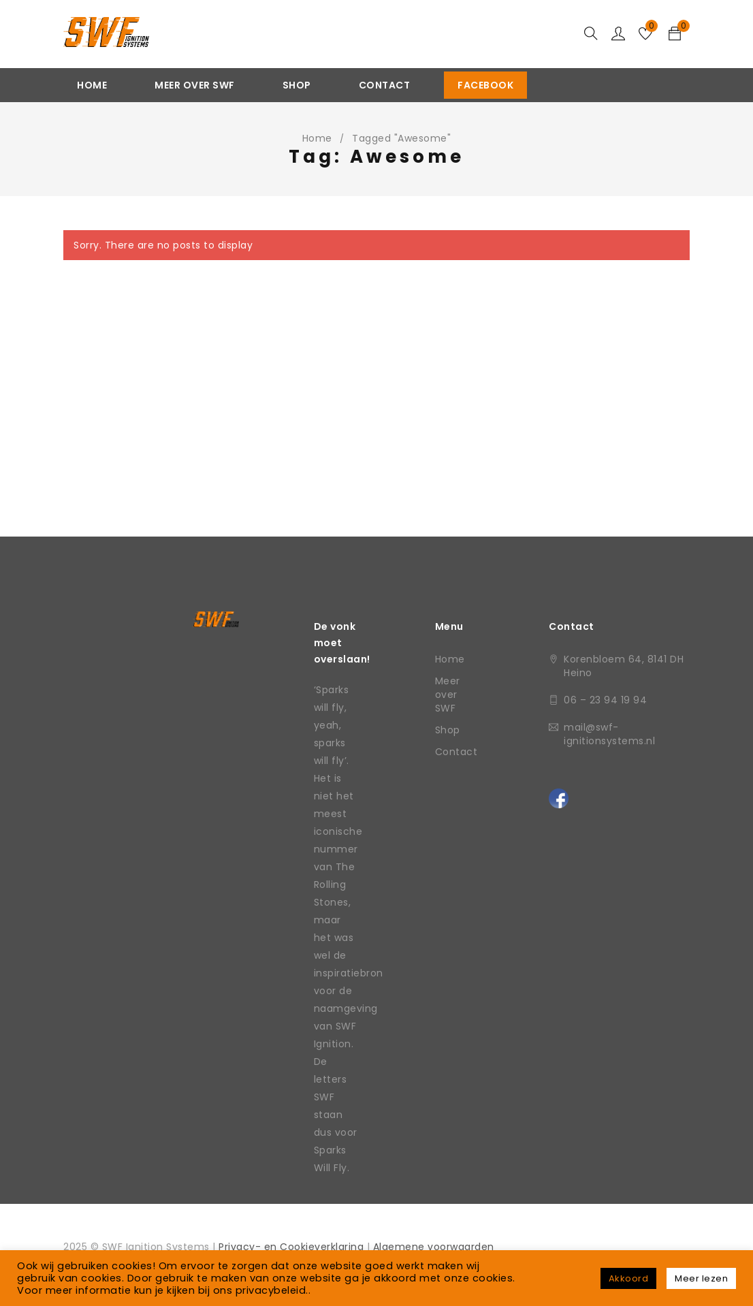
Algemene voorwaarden (433, 1247)
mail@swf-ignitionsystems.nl (609, 734)
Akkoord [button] (629, 1278)
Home (317, 138)
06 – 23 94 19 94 (605, 700)
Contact (456, 752)
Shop (447, 730)
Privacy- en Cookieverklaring (293, 1247)
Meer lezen (701, 1278)
